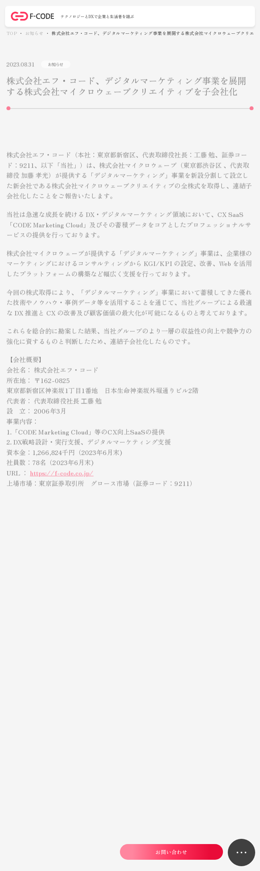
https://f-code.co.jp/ (61, 477)
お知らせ (34, 33)
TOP (11, 33)
